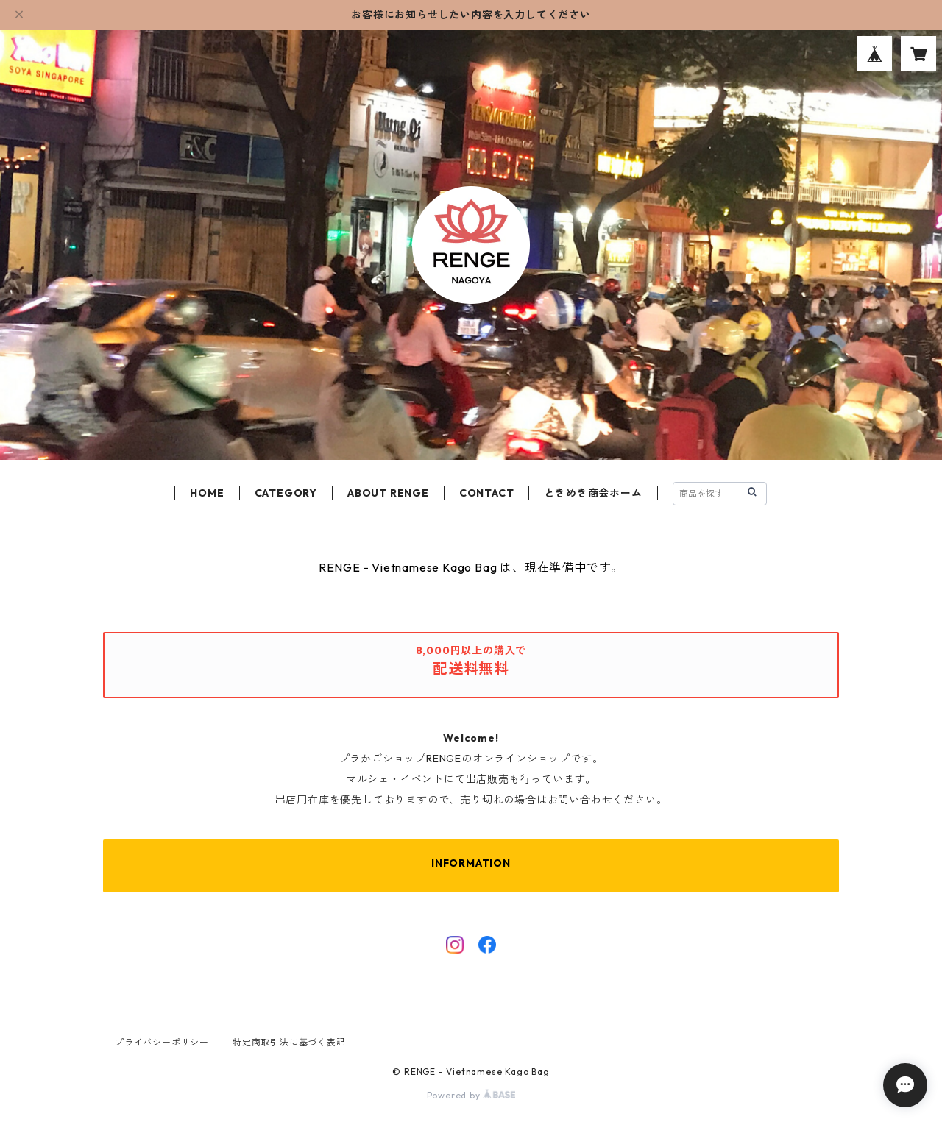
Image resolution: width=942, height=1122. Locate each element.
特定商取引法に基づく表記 (289, 1042)
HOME (207, 493)
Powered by (471, 1095)
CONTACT (486, 493)
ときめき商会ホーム (593, 493)
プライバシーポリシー (162, 1042)
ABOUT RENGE (388, 493)
